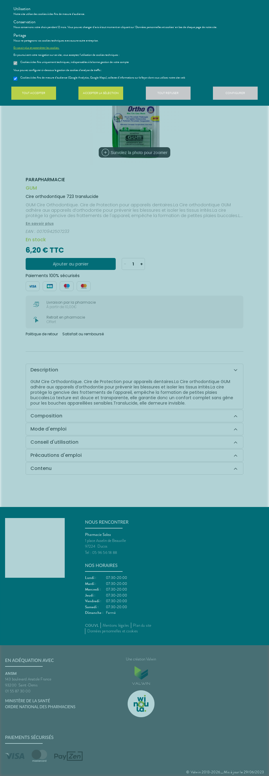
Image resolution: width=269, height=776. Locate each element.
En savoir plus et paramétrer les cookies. (36, 48)
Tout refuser (168, 93)
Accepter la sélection (101, 93)
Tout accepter (33, 93)
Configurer (235, 93)
